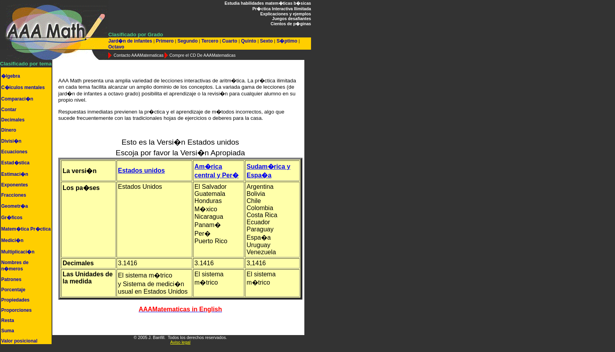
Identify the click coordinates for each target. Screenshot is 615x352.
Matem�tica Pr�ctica (26, 229)
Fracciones (13, 195)
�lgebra (10, 76)
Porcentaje (13, 289)
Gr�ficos (11, 217)
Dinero (8, 130)
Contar (9, 109)
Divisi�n (11, 141)
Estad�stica (15, 163)
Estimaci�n (14, 174)
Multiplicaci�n (18, 252)
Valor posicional (19, 341)
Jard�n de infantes (131, 41)
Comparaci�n (17, 99)
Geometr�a (14, 206)
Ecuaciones (14, 152)
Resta (7, 320)
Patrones (11, 279)
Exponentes (14, 185)
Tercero (210, 41)
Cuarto (230, 41)
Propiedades (15, 300)
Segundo (187, 41)
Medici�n (12, 240)
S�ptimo (286, 41)
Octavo (116, 47)
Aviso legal (180, 342)
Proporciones (16, 310)
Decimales (12, 120)
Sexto (266, 41)
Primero (164, 41)
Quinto (248, 41)
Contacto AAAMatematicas (138, 55)
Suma (7, 330)
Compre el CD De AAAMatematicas (202, 55)
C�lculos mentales (23, 87)
